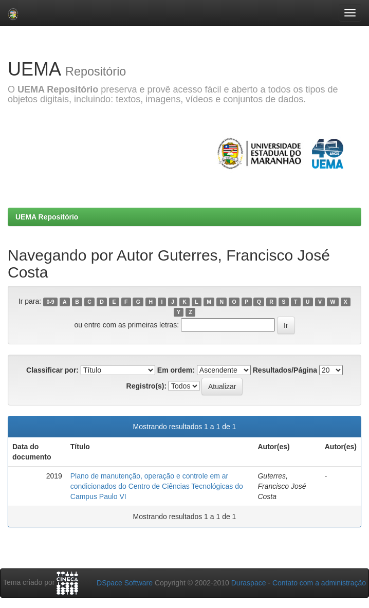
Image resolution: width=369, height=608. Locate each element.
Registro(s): (146, 386)
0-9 (50, 302)
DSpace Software (125, 583)
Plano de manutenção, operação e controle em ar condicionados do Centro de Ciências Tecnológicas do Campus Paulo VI (156, 486)
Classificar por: (52, 370)
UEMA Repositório (46, 217)
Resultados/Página (285, 370)
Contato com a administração (319, 583)
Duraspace (248, 583)
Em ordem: (176, 370)
